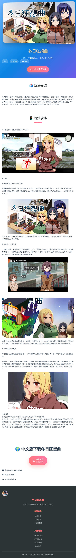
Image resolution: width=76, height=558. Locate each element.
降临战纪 (38, 546)
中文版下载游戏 (38, 69)
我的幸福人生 (38, 535)
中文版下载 (38, 523)
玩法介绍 (38, 516)
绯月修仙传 (38, 539)
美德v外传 (38, 542)
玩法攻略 (38, 519)
